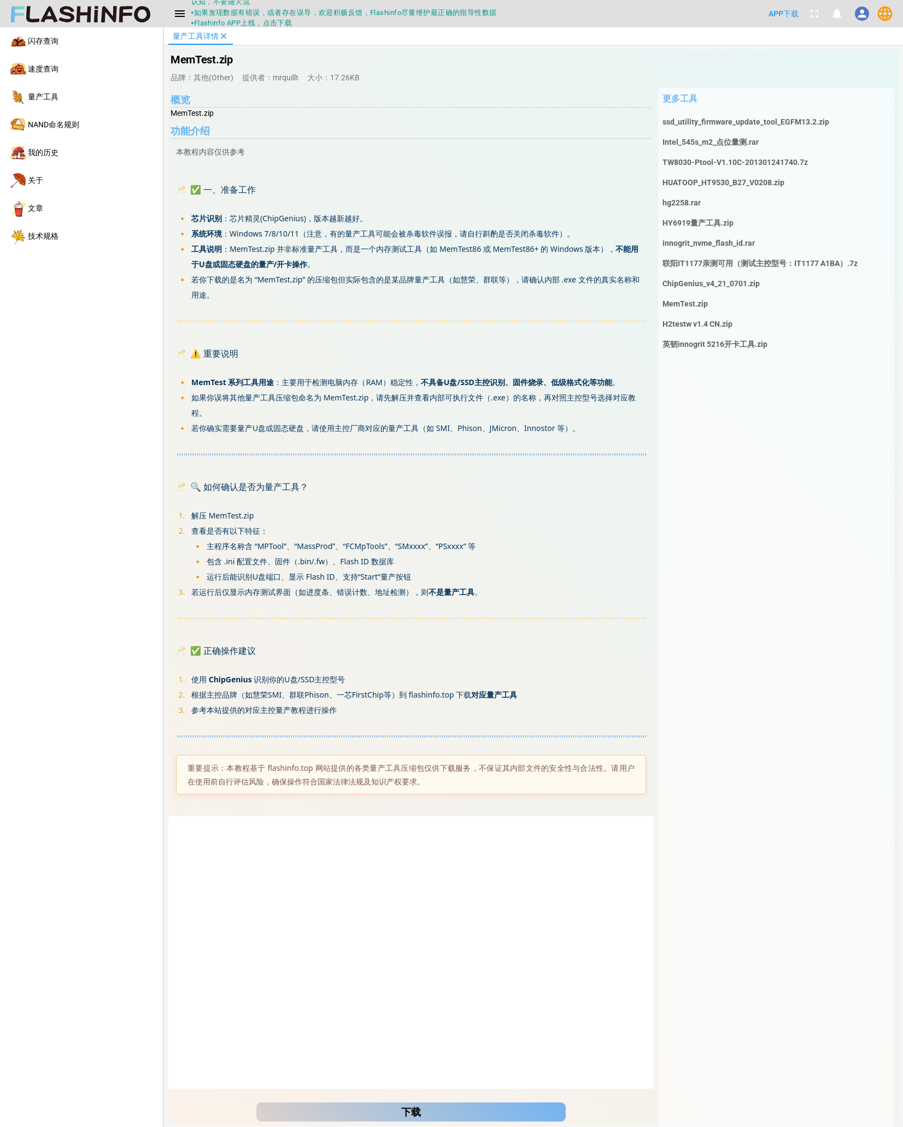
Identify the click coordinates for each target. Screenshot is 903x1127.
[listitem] (81, 41)
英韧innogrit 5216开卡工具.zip (714, 344)
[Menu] (180, 13)
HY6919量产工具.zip (698, 223)
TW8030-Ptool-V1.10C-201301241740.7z (735, 162)
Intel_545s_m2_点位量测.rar (710, 142)
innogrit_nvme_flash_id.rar (708, 243)
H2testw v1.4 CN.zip (697, 324)
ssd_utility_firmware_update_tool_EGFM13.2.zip (745, 121)
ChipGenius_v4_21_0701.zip (711, 283)
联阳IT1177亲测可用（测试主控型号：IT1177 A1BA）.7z (760, 263)
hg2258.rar (681, 202)
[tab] (200, 36)
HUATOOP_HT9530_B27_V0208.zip (723, 182)
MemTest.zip (685, 303)
